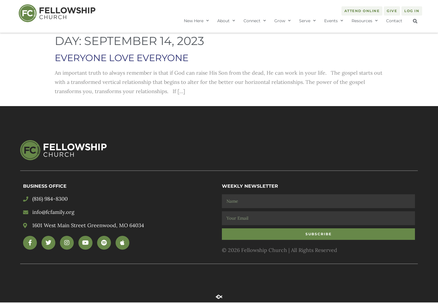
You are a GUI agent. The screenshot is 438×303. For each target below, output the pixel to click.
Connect (254, 20)
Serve (307, 20)
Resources (365, 20)
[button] (415, 21)
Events (333, 20)
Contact (394, 20)
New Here (196, 20)
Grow (282, 20)
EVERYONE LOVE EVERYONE (121, 58)
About (226, 20)
